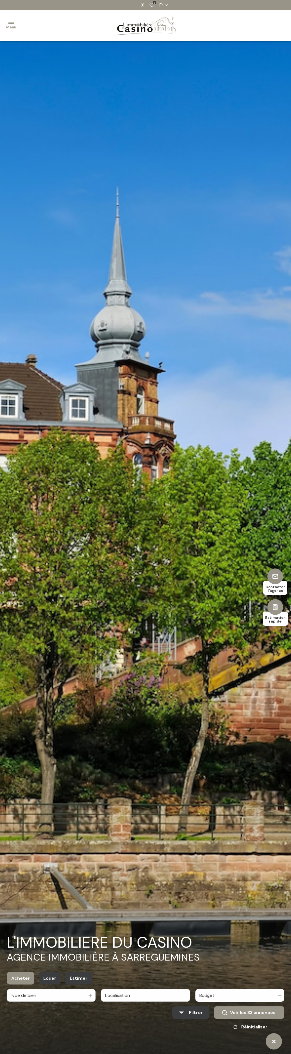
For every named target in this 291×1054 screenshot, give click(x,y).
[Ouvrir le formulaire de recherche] (190, 1020)
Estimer (78, 986)
